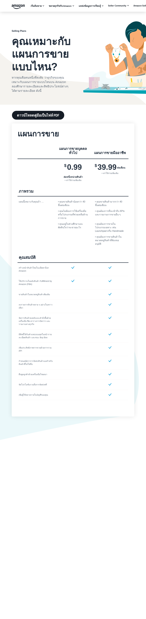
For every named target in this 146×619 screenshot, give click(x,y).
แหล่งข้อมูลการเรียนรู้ (90, 5)
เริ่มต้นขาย (36, 5)
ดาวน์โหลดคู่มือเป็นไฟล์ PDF (38, 115)
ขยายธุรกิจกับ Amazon (60, 5)
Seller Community (117, 5)
